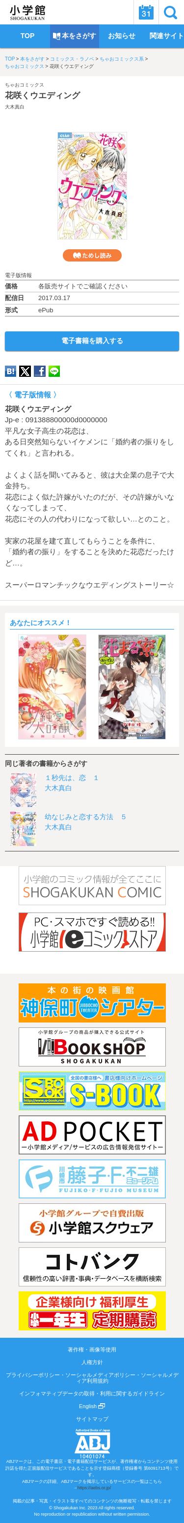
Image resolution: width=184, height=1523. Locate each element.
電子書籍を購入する (92, 341)
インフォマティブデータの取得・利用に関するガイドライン (92, 1393)
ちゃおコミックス (24, 66)
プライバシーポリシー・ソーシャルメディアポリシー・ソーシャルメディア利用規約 (92, 1378)
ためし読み (92, 255)
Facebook (40, 371)
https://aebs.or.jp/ (94, 1487)
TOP (10, 59)
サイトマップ (92, 1419)
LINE (54, 371)
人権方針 (92, 1362)
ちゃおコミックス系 (122, 59)
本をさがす (32, 59)
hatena (10, 371)
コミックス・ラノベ (72, 59)
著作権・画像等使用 (92, 1349)
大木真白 (15, 106)
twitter (25, 371)
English (92, 1406)
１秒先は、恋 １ (72, 778)
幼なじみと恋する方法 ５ (86, 817)
